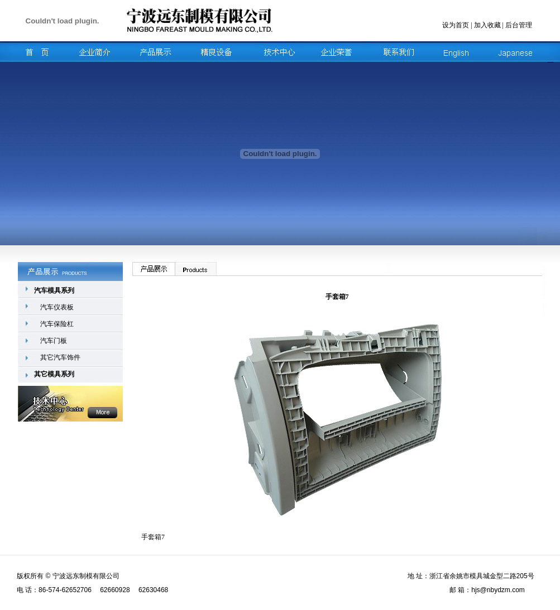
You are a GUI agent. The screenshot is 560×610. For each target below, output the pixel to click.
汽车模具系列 (54, 290)
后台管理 (518, 25)
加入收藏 (487, 25)
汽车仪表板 (57, 307)
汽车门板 (53, 341)
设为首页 (455, 25)
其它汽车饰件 (60, 357)
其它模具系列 (54, 374)
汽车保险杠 (57, 324)
